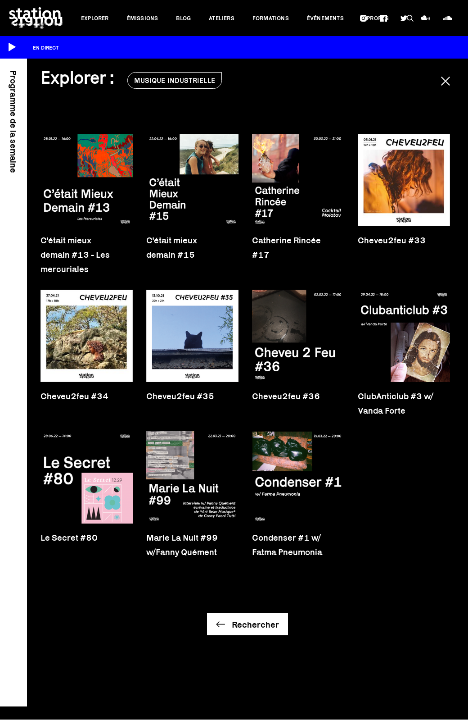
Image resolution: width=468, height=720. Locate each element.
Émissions (142, 18)
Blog (183, 18)
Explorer (95, 18)
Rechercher (255, 624)
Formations (270, 18)
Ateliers (221, 18)
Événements (325, 18)
